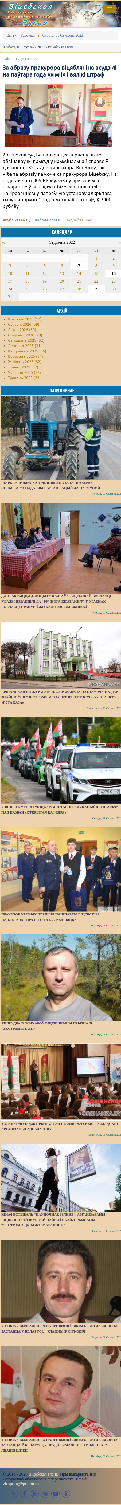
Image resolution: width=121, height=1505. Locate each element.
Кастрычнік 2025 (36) (27, 351)
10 (10, 273)
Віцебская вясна (43, 1474)
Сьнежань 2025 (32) (26, 341)
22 (96, 281)
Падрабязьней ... (81, 220)
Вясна (34, 22)
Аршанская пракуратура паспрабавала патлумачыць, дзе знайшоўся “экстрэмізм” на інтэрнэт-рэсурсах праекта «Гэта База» (59, 697)
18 (27, 281)
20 (62, 281)
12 (44, 273)
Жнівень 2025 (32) (24, 362)
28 (79, 289)
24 (10, 289)
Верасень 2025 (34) (25, 357)
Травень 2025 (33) (24, 378)
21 (79, 281)
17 (10, 281)
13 (62, 273)
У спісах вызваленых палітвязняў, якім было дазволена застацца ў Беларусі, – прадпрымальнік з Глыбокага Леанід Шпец (59, 1445)
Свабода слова (46, 220)
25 (27, 289)
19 (44, 281)
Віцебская (30, 6)
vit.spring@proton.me (21, 1484)
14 (79, 273)
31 (10, 296)
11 (27, 273)
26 (44, 289)
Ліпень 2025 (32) (23, 367)
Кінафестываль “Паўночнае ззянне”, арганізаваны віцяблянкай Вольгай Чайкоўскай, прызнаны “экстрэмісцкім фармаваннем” (53, 1219)
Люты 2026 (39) (22, 330)
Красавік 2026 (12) (24, 319)
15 (96, 273)
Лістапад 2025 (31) (25, 346)
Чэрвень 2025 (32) (24, 373)
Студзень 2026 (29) (25, 335)
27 (62, 289)
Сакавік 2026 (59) (23, 325)
